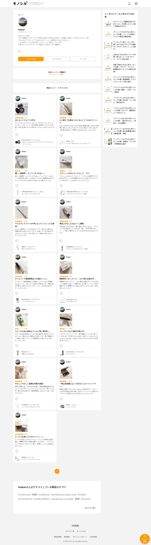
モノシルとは (81, 531)
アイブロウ (82, 494)
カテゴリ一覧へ (90, 507)
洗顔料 (77, 499)
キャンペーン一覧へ (57, 74)
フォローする (30, 59)
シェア (83, 59)
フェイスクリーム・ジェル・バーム (63, 494)
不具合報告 (93, 537)
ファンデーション (24, 494)
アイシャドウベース (25, 499)
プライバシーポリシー (79, 537)
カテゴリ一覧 (69, 531)
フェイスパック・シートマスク (62, 499)
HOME (75, 525)
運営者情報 (57, 537)
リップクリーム (44, 494)
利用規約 (67, 537)
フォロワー (57, 59)
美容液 (34, 494)
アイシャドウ (86, 499)
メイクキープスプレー (42, 499)
